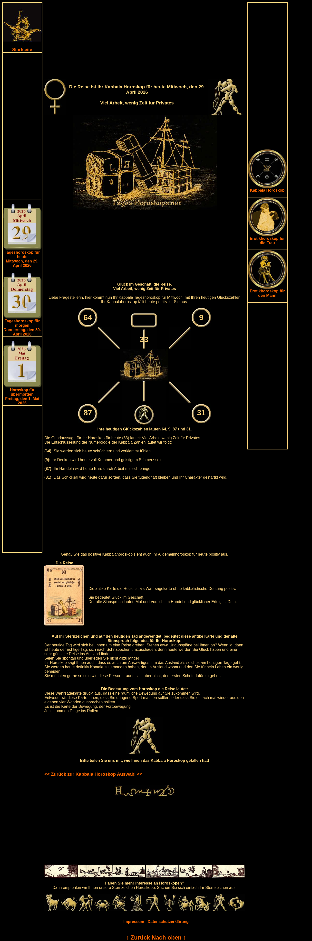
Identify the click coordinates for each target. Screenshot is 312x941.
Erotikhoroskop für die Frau (267, 239)
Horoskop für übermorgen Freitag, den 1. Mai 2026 (22, 396)
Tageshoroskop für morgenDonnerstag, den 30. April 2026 (22, 327)
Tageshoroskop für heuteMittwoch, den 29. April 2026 (22, 259)
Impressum (133, 922)
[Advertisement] (22, 126)
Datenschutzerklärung (168, 922)
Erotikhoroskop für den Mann (267, 292)
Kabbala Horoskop (267, 188)
